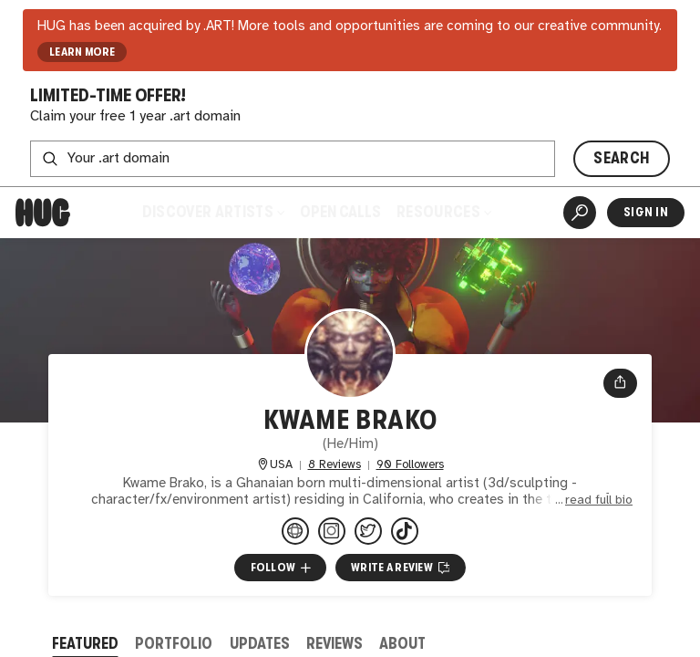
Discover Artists (213, 212)
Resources (443, 212)
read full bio (599, 500)
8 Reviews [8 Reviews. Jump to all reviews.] (334, 465)
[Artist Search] (579, 212)
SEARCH (621, 158)
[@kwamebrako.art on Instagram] (331, 531)
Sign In (645, 212)
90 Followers (410, 465)
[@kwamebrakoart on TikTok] (404, 531)
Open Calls (340, 212)
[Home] (42, 212)
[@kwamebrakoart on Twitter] (368, 531)
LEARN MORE (82, 52)
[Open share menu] (620, 383)
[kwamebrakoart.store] (295, 531)
